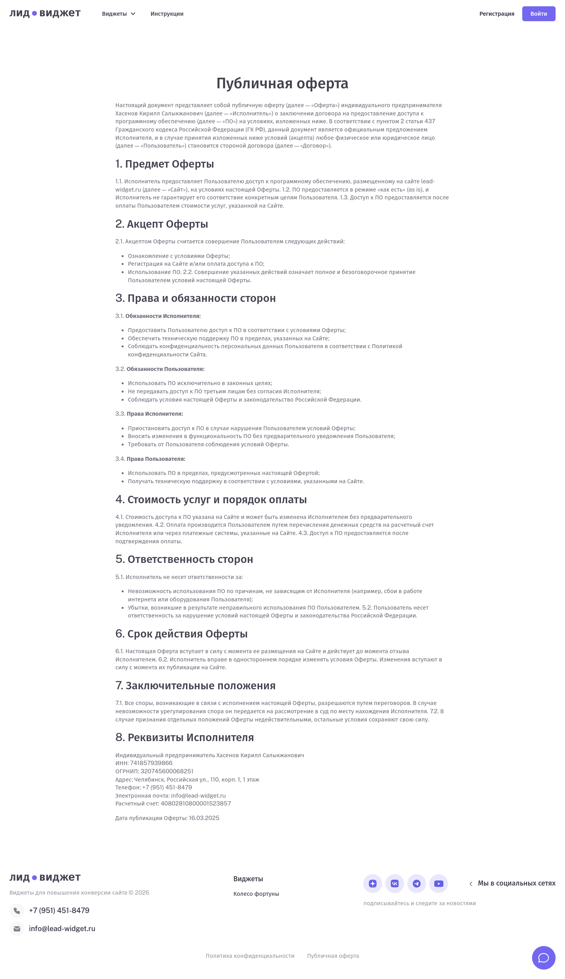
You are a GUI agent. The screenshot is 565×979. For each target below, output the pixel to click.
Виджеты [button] (114, 13)
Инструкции (167, 13)
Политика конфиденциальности (250, 955)
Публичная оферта (333, 955)
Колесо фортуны (256, 893)
